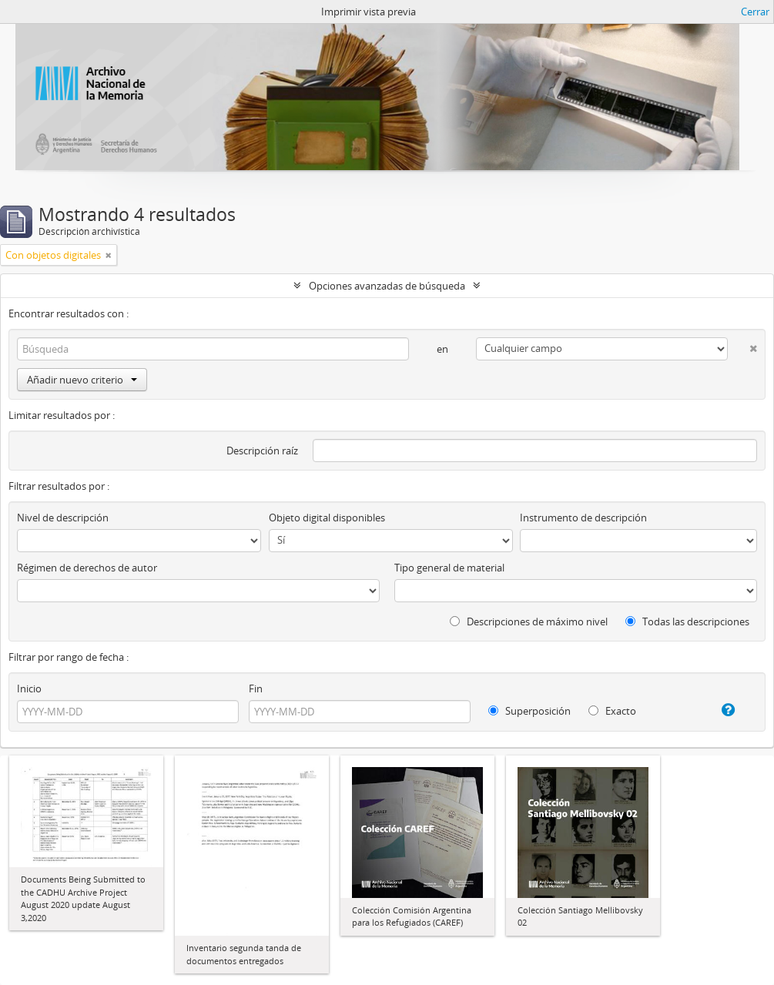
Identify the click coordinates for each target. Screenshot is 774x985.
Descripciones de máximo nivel (529, 621)
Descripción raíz (262, 450)
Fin (256, 688)
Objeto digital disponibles (327, 517)
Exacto (612, 711)
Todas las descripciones (687, 621)
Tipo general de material (449, 568)
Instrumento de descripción (583, 517)
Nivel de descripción (63, 517)
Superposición (529, 711)
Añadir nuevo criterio (82, 380)
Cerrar (755, 11)
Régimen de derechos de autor (87, 568)
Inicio (29, 688)
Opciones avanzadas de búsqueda (387, 286)
